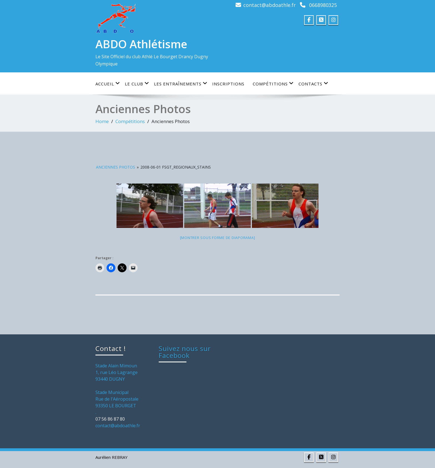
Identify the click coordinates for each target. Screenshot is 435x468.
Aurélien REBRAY (111, 457)
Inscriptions (228, 84)
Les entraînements (181, 84)
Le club (137, 84)
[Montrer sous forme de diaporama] (217, 237)
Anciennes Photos (115, 167)
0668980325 (323, 5)
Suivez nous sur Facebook (185, 352)
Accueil (107, 84)
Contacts (313, 84)
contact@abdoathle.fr (269, 5)
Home (102, 121)
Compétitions (273, 84)
